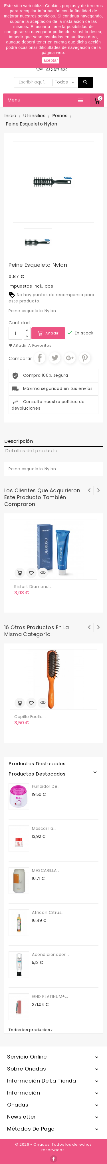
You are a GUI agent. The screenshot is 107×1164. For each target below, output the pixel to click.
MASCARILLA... (46, 870)
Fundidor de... (46, 786)
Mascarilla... (44, 828)
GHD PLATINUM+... (50, 996)
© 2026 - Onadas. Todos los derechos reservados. (53, 1147)
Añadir (52, 333)
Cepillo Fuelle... (30, 716)
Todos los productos (31, 1030)
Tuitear (54, 358)
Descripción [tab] (18, 441)
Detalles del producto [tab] (31, 450)
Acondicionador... (50, 954)
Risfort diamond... (33, 586)
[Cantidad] (15, 333)
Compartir (39, 358)
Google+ (70, 358)
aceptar (51, 60)
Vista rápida (43, 573)
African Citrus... (48, 912)
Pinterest (84, 358)
